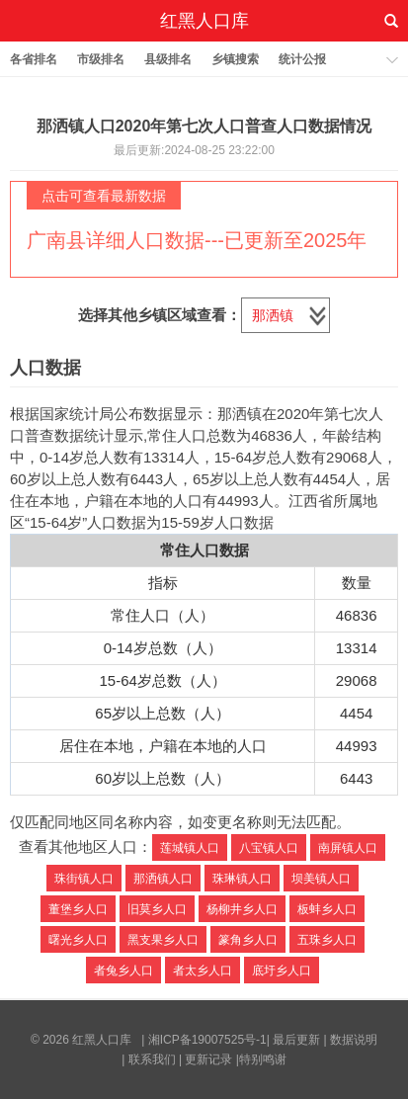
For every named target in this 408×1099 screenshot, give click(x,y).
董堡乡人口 (78, 909)
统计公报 (302, 59)
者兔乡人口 (123, 970)
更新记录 (208, 1059)
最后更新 (296, 1040)
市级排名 (100, 59)
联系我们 (152, 1059)
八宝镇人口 (268, 848)
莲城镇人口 (189, 848)
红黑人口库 (204, 21)
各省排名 (33, 59)
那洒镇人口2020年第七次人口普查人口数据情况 (204, 126)
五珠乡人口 (327, 940)
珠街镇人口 (84, 879)
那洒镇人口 (163, 879)
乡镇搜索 (235, 59)
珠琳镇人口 (242, 879)
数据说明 (353, 1040)
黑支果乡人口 (163, 940)
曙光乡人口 (78, 940)
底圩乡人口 (281, 970)
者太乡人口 (202, 970)
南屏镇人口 (347, 848)
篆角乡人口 (248, 940)
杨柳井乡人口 (242, 909)
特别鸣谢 (262, 1059)
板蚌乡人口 (327, 909)
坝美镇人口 (321, 879)
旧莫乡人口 (157, 909)
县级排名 (168, 59)
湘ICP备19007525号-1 (207, 1040)
